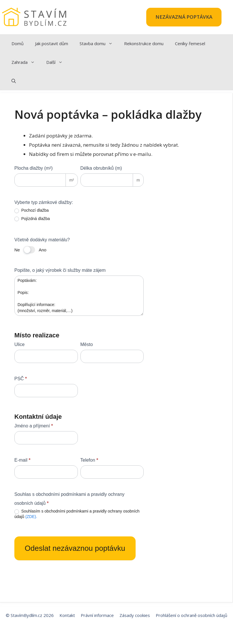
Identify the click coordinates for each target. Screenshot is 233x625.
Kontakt (67, 615)
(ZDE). (31, 516)
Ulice (19, 344)
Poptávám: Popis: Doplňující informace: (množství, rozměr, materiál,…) (79, 296)
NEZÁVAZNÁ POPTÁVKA (183, 17)
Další (57, 62)
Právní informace (97, 615)
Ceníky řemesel (190, 43)
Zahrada (26, 62)
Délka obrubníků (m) (101, 168)
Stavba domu (99, 43)
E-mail (22, 460)
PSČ (20, 378)
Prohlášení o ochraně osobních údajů (191, 615)
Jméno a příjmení (33, 425)
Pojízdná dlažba (32, 218)
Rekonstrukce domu (143, 43)
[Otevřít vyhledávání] (14, 81)
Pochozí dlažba (31, 210)
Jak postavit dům (51, 43)
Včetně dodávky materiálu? (42, 239)
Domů (17, 43)
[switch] (29, 249)
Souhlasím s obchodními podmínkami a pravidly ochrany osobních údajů (77, 514)
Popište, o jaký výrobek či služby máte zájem (59, 270)
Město (86, 344)
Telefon (89, 460)
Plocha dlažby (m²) (33, 168)
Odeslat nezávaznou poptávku (75, 548)
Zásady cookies (135, 615)
